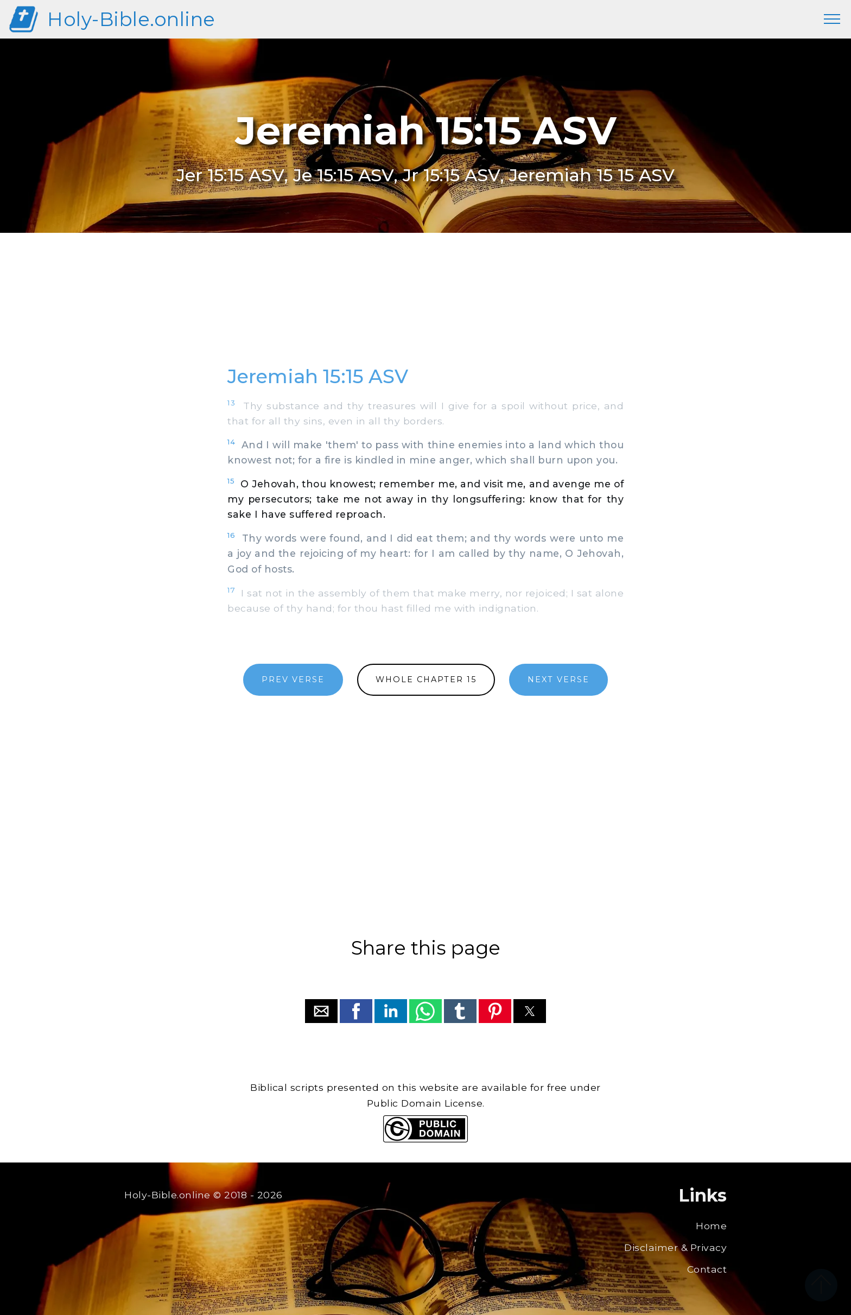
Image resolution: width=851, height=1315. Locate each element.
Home (711, 1225)
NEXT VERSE (558, 679)
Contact (707, 1269)
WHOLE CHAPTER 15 (426, 679)
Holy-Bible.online (131, 19)
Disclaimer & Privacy (675, 1247)
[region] (425, 311)
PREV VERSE (293, 679)
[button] (321, 1011)
